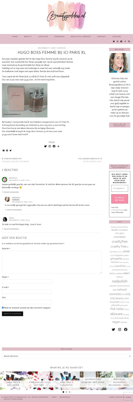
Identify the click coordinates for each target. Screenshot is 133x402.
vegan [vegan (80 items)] (116, 322)
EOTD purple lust (90, 160)
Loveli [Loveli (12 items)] (128, 266)
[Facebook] (121, 41)
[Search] (129, 41)
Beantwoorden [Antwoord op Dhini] (11, 229)
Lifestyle (43, 36)
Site (4, 297)
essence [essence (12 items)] (120, 252)
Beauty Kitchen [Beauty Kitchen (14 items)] (122, 227)
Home (15, 36)
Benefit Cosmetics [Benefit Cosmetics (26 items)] (119, 230)
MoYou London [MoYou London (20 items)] (116, 273)
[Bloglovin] (125, 41)
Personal (60, 36)
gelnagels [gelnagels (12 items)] (126, 259)
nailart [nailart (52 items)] (126, 273)
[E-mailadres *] (119, 188)
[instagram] (119, 330)
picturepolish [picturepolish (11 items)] (124, 305)
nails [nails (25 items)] (115, 290)
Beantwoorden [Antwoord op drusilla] (11, 192)
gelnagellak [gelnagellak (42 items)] (116, 258)
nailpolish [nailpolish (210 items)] (119, 281)
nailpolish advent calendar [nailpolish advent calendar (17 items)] (119, 286)
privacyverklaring (117, 210)
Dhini (11, 218)
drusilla (13, 178)
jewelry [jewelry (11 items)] (126, 262)
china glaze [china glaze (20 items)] (119, 233)
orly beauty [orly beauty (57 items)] (117, 298)
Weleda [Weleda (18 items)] (124, 322)
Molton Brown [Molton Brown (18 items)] (121, 270)
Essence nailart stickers (15, 160)
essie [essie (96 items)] (126, 251)
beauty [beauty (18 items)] (114, 227)
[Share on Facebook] (7, 151)
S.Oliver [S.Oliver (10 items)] (127, 309)
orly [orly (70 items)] (127, 294)
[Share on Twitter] (10, 151)
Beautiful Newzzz (81, 36)
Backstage (65, 397)
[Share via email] (3, 151)
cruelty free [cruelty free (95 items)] (118, 246)
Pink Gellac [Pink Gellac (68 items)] (117, 309)
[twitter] (113, 330)
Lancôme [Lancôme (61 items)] (120, 266)
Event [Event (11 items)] (112, 255)
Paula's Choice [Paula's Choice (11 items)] (124, 302)
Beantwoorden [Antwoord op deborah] (14, 210)
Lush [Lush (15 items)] (113, 270)
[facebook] (125, 330)
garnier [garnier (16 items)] (126, 255)
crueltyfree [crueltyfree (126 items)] (120, 241)
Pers (54, 397)
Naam (5, 277)
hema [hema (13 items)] (121, 262)
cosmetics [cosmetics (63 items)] (120, 237)
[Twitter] (114, 41)
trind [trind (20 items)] (116, 318)
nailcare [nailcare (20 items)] (119, 277)
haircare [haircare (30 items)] (115, 262)
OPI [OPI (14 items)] (123, 294)
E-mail (5, 287)
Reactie (6, 248)
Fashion (116, 36)
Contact (101, 36)
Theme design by (120, 397)
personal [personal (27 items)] (115, 305)
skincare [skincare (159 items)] (116, 314)
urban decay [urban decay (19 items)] (124, 318)
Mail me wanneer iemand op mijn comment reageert (26, 311)
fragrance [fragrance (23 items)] (119, 255)
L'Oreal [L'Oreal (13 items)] (111, 266)
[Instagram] (118, 41)
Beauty (28, 36)
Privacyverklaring (13, 399)
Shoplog (61, 48)
